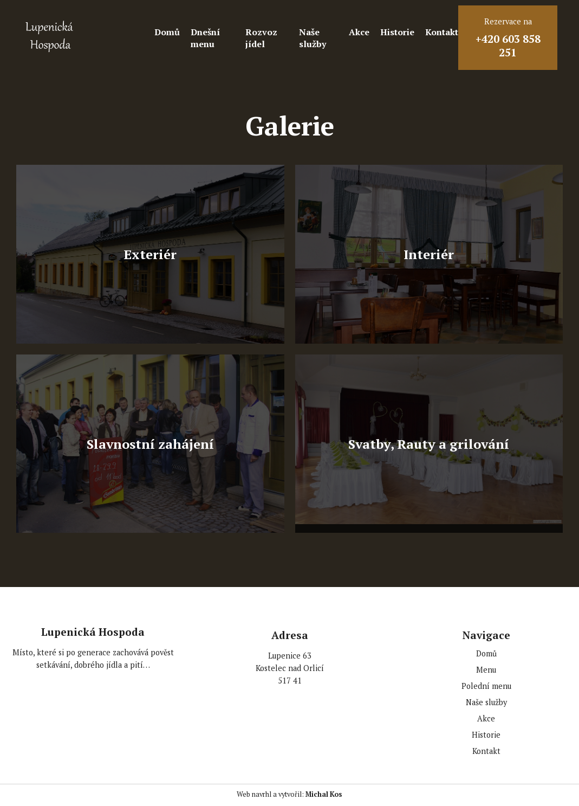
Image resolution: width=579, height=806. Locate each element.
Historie (397, 32)
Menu (486, 670)
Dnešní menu (205, 38)
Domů (167, 32)
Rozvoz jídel (261, 38)
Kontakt (441, 32)
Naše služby (312, 38)
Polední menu (486, 686)
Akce (359, 32)
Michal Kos (323, 794)
